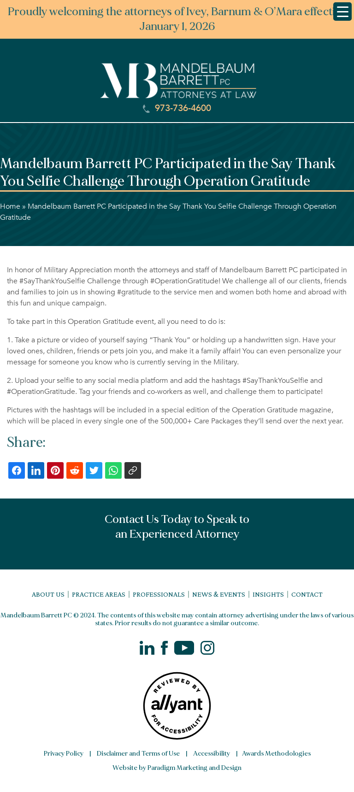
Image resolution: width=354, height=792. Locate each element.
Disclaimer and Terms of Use (138, 753)
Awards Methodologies (276, 753)
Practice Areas (98, 594)
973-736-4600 (177, 108)
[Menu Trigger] (342, 11)
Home (10, 206)
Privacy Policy (63, 753)
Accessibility (211, 753)
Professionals (159, 594)
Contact (307, 594)
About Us (48, 594)
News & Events (218, 594)
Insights (268, 594)
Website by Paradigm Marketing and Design (177, 768)
